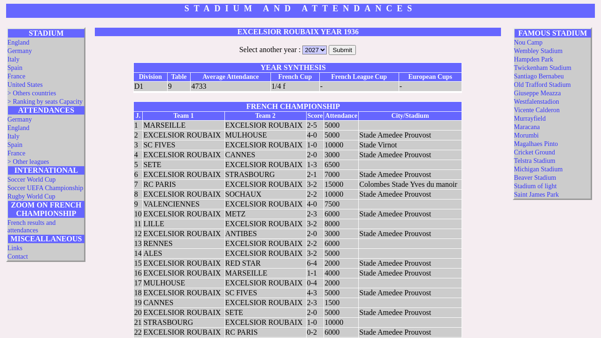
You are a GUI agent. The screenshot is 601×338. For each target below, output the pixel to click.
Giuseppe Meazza (537, 93)
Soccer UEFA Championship (46, 188)
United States (25, 84)
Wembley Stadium (538, 50)
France (16, 76)
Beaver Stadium (535, 177)
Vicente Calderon (537, 110)
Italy (14, 59)
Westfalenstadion (536, 101)
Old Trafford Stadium (542, 84)
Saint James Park (536, 194)
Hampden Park (534, 59)
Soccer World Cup (32, 179)
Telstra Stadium (534, 160)
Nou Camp (528, 42)
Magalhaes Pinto (536, 143)
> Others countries (32, 93)
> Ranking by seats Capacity (45, 101)
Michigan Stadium (538, 169)
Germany (20, 50)
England (19, 42)
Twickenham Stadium (542, 67)
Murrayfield (530, 118)
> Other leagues (28, 161)
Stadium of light (535, 186)
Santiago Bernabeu (539, 76)
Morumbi (526, 135)
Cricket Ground (534, 152)
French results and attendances (32, 226)
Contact (18, 256)
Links (15, 248)
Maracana (527, 127)
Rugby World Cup (31, 196)
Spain (15, 67)
